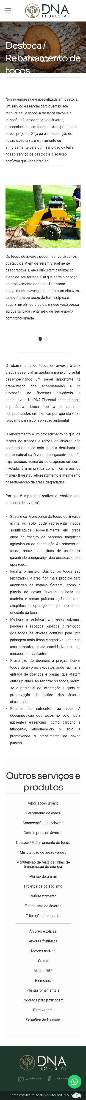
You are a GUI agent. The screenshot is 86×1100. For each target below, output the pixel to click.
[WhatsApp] (74, 1082)
